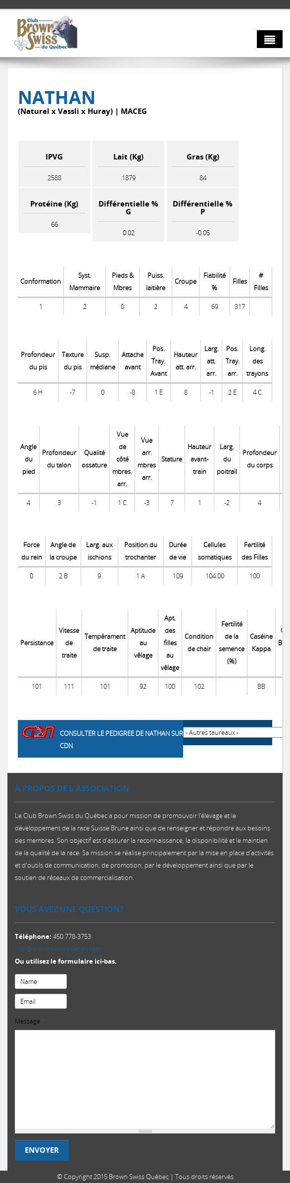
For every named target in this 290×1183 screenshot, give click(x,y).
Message (30, 1021)
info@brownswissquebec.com (58, 948)
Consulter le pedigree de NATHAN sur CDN (121, 739)
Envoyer (42, 1150)
